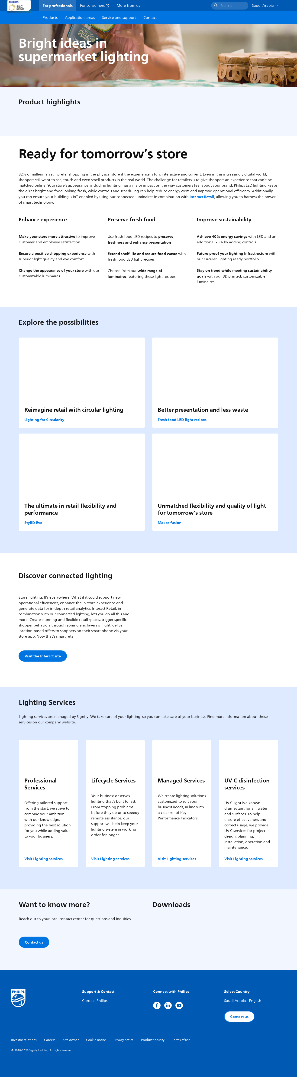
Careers (49, 1040)
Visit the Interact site (43, 656)
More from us (128, 5)
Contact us (239, 1016)
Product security (153, 1040)
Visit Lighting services (43, 859)
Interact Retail (202, 196)
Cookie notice (96, 1040)
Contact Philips (94, 1001)
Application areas (80, 18)
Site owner (71, 1040)
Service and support (119, 18)
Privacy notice (123, 1040)
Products (50, 18)
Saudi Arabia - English (242, 1001)
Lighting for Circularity (44, 419)
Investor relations (24, 1040)
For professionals (58, 5)
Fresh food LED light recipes (182, 419)
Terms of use (181, 1040)
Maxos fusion (169, 522)
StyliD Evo (33, 522)
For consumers (94, 5)
